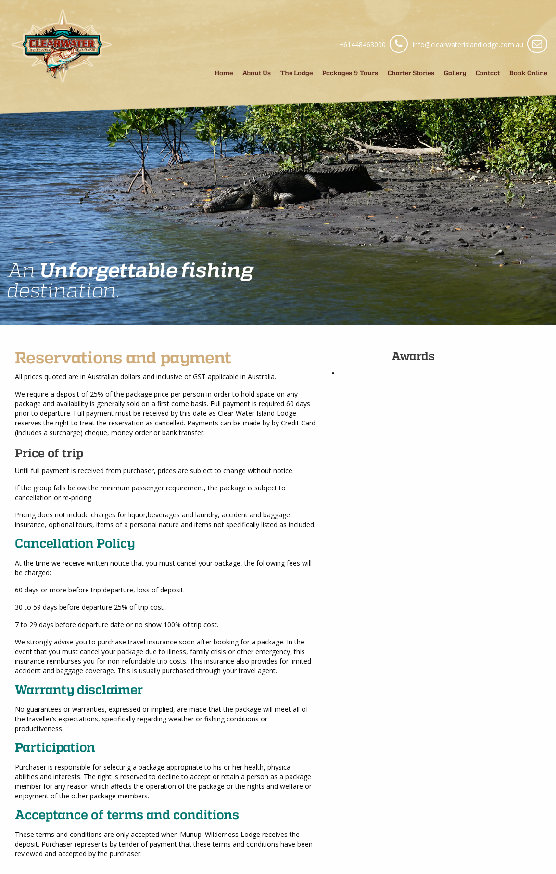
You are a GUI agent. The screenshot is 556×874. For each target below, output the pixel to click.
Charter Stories (411, 73)
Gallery (455, 73)
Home (224, 73)
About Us (256, 73)
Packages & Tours (350, 73)
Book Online (528, 73)
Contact (488, 73)
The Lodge (296, 73)
